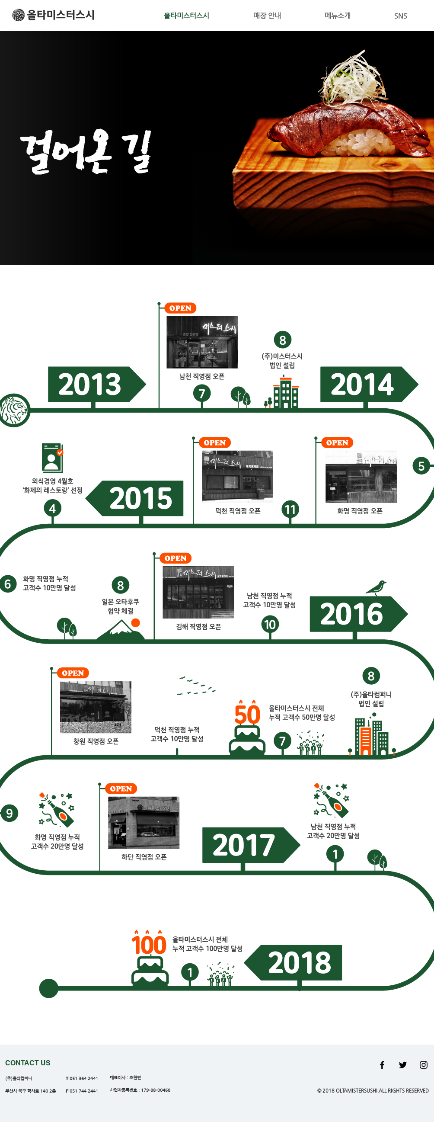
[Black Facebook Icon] (382, 1065)
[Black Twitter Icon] (403, 1065)
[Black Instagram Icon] (423, 1065)
